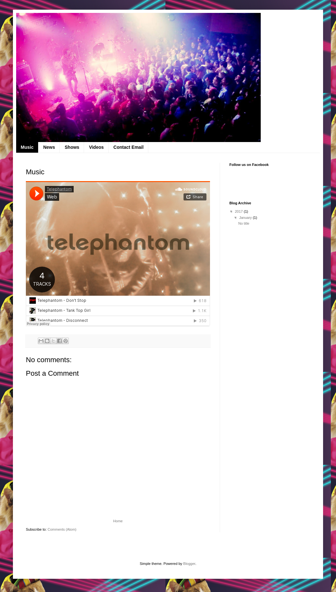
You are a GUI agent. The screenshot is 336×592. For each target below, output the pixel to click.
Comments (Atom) (61, 529)
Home (117, 521)
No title (243, 223)
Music (27, 147)
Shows (72, 147)
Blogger (189, 564)
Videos (96, 147)
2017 (239, 211)
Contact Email (128, 147)
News (49, 147)
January (246, 217)
